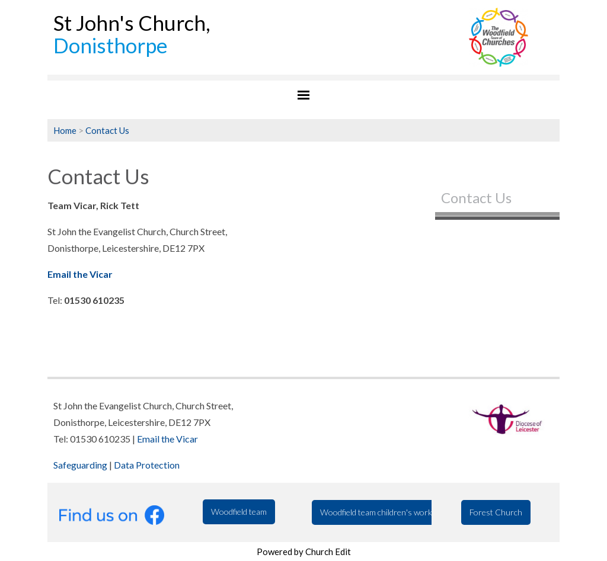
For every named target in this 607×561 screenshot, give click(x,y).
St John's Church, (131, 34)
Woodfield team (239, 511)
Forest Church (495, 512)
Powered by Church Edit (304, 551)
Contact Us (107, 130)
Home (64, 130)
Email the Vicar (167, 438)
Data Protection (147, 464)
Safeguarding (80, 464)
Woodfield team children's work (376, 512)
